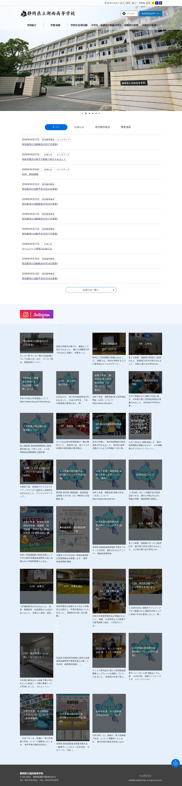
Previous (82, 113)
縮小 (134, 3)
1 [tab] (86, 113)
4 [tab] (96, 113)
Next (99, 113)
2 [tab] (89, 113)
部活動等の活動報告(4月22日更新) (40, 204)
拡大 (122, 3)
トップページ (145, 775)
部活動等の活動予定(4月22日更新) (40, 189)
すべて (56, 127)
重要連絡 (126, 127)
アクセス (131, 13)
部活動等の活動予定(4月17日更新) (40, 234)
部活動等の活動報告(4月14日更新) (40, 263)
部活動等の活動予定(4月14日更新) (40, 278)
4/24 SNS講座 (30, 174)
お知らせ (79, 127)
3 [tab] (93, 113)
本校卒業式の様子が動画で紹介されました (44, 159)
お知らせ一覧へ (98, 290)
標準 (128, 3)
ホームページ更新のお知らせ (37, 249)
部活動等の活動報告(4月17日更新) (40, 219)
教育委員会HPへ (150, 13)
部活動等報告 (102, 127)
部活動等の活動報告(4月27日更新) (40, 144)
